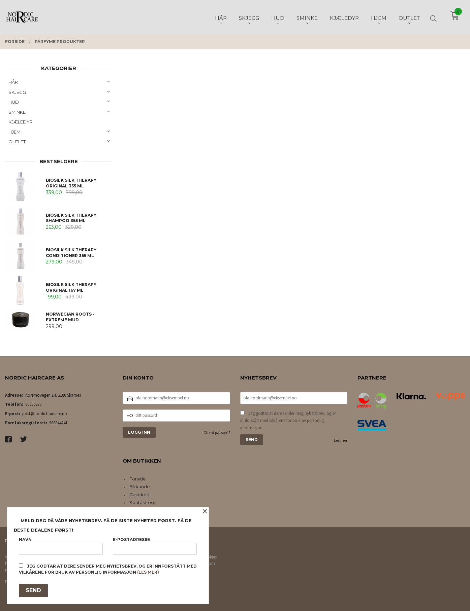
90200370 (33, 404)
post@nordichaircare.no (44, 414)
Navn (61, 546)
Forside (137, 478)
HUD (13, 102)
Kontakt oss (142, 502)
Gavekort (139, 494)
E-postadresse (155, 546)
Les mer (340, 440)
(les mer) (148, 572)
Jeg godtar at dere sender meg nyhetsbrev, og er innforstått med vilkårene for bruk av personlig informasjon (288, 420)
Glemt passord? (216, 432)
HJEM (14, 132)
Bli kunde (139, 486)
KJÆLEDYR (20, 121)
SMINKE (17, 112)
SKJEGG (17, 92)
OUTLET (17, 141)
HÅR (13, 82)
